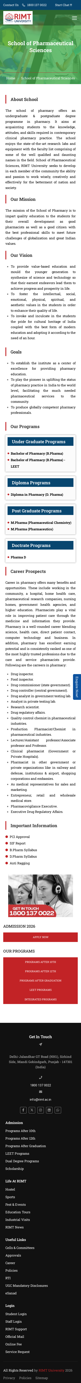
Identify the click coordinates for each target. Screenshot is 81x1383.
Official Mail (14, 1336)
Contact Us (11, 5)
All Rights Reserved (18, 1370)
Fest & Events (15, 1204)
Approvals (13, 1255)
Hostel (10, 1189)
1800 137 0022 (37, 5)
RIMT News (14, 1227)
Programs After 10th (40, 962)
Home (10, 78)
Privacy (9, 1378)
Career (10, 1263)
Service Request (17, 1351)
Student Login (16, 1314)
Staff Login (13, 1321)
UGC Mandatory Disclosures (26, 1285)
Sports (10, 1197)
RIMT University (51, 1370)
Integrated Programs (41, 999)
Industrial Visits (17, 1219)
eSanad (11, 1293)
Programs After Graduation (40, 980)
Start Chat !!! (63, 5)
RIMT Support (16, 1329)
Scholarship (14, 1168)
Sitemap (41, 1378)
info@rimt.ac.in (40, 1100)
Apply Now (40, 937)
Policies (11, 1270)
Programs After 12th (40, 971)
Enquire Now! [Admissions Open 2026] (77, 686)
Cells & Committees (19, 1247)
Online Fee (13, 1344)
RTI (8, 1278)
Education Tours (17, 1212)
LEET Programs (41, 989)
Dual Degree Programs (22, 1161)
